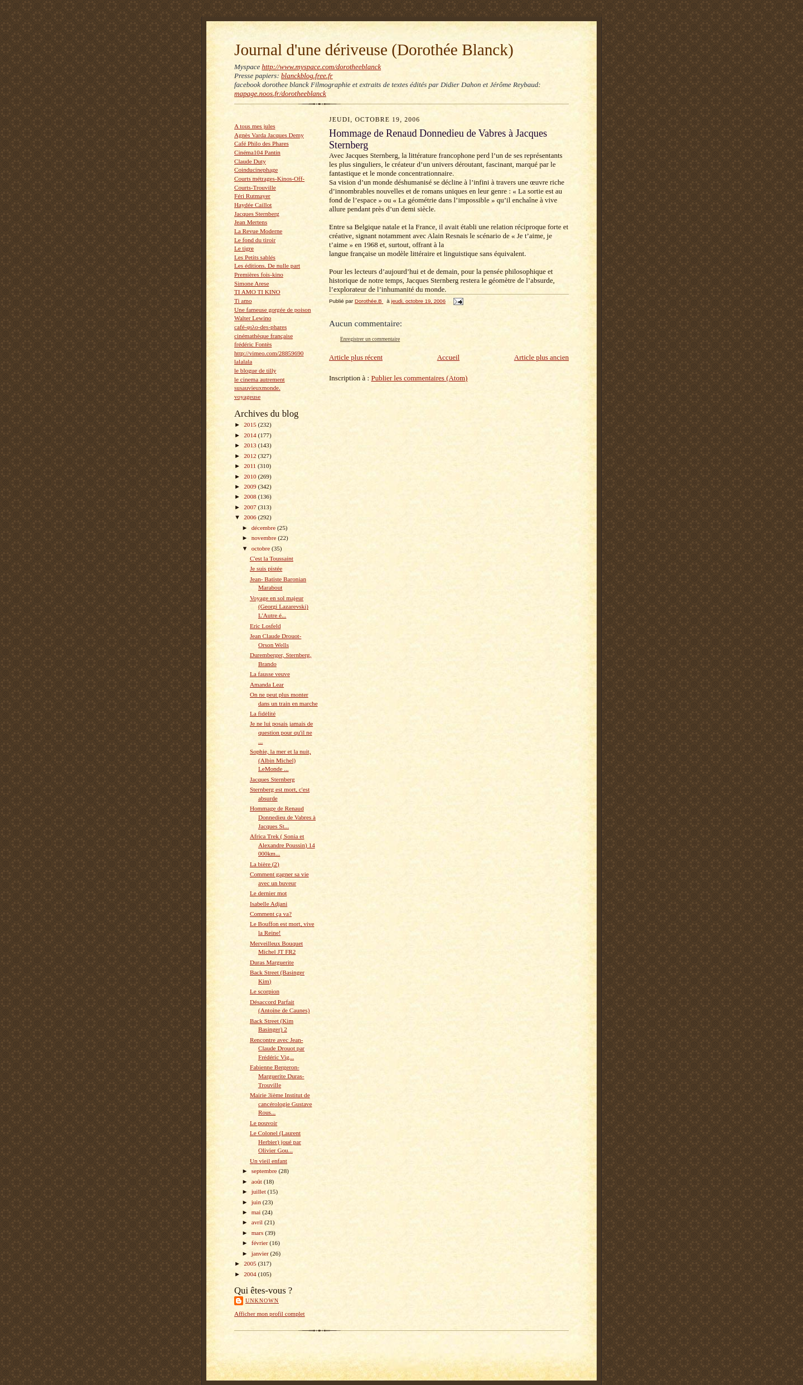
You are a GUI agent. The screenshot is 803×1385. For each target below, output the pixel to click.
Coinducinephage (256, 169)
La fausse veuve (270, 673)
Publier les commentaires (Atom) (419, 378)
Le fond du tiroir (254, 240)
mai (257, 1212)
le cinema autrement (259, 379)
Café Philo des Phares (261, 143)
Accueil (448, 357)
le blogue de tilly (255, 370)
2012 (251, 455)
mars (258, 1232)
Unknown (262, 1300)
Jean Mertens (250, 222)
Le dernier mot (268, 893)
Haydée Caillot (253, 204)
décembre (264, 527)
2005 (251, 1263)
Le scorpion (264, 991)
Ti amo (243, 300)
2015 (251, 424)
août (257, 1181)
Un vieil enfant (268, 1160)
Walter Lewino (252, 318)
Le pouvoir (263, 1122)
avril (257, 1222)
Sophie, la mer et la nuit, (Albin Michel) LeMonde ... (280, 760)
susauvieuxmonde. (257, 387)
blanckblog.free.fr (307, 75)
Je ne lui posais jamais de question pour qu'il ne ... (281, 732)
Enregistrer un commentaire (370, 339)
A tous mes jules (254, 126)
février (260, 1242)
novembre (264, 537)
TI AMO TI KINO (257, 291)
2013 (251, 445)
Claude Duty (250, 161)
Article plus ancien (541, 357)
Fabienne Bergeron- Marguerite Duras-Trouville (277, 1076)
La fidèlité (262, 713)
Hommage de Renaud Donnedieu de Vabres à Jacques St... (283, 817)
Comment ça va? (271, 913)
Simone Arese (251, 283)
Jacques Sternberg (256, 213)
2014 (251, 435)
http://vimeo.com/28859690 (268, 353)
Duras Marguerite (272, 962)
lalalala (243, 361)
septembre (265, 1170)
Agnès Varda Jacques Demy (269, 135)
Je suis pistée (266, 568)
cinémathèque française (263, 335)
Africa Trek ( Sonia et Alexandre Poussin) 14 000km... (282, 845)
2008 (251, 496)
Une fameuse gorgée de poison (272, 309)
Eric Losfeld (265, 625)
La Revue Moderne (258, 231)
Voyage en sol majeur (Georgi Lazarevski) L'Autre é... (279, 607)
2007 (251, 507)
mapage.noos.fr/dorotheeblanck (280, 93)
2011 (251, 465)
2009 (251, 486)
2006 (251, 517)
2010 (251, 476)
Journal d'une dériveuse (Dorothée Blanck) (374, 50)
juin (257, 1202)
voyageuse (247, 396)
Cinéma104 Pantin (257, 152)
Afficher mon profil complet (269, 1313)
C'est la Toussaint (271, 558)
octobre (261, 548)
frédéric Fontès (253, 344)
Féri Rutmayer (252, 195)
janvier (260, 1253)
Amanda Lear (267, 684)
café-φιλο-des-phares (260, 327)
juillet (259, 1191)
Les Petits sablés (254, 257)
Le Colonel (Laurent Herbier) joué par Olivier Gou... (275, 1142)
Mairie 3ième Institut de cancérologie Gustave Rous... (281, 1104)
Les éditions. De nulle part (267, 265)
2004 (251, 1274)
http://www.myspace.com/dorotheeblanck (321, 66)
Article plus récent (356, 357)
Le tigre (244, 248)
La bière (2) (264, 864)
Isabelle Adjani (268, 903)
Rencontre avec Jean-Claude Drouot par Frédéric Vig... (277, 1048)
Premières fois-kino (258, 274)
